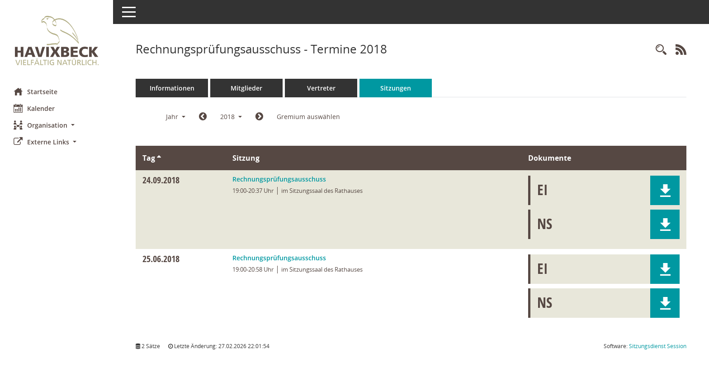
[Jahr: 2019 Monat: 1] (259, 117)
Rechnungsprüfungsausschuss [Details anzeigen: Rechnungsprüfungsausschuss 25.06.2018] (279, 258)
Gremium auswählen (308, 116)
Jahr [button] (175, 116)
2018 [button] (231, 116)
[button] (56, 125)
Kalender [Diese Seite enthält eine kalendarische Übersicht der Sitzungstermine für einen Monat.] (34, 108)
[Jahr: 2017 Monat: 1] (202, 117)
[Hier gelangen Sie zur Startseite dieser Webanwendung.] (56, 40)
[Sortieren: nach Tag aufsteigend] (159, 158)
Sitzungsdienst (657, 346)
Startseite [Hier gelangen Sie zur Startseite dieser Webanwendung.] (35, 91)
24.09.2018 (161, 180)
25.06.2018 (161, 259)
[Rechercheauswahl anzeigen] (661, 50)
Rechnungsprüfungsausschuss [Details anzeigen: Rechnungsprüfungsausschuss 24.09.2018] (279, 179)
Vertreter (321, 88)
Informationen (172, 88)
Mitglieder (246, 88)
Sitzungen (395, 88)
